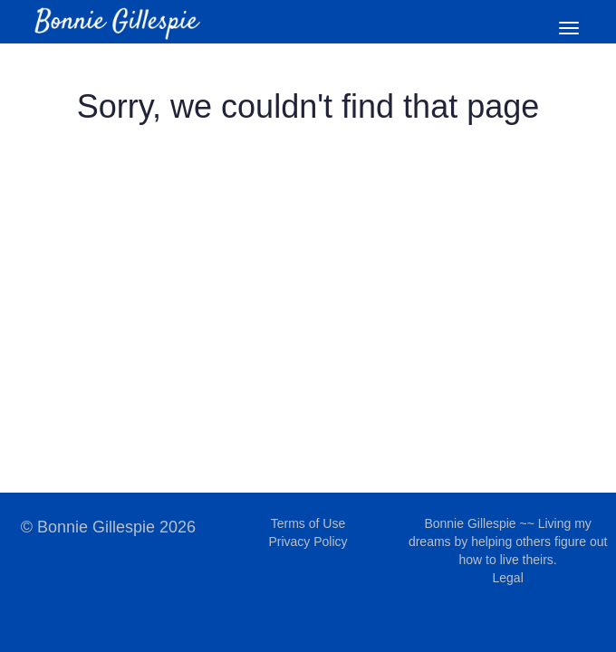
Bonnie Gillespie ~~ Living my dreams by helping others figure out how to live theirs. (508, 541)
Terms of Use (308, 523)
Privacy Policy (307, 541)
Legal (508, 577)
